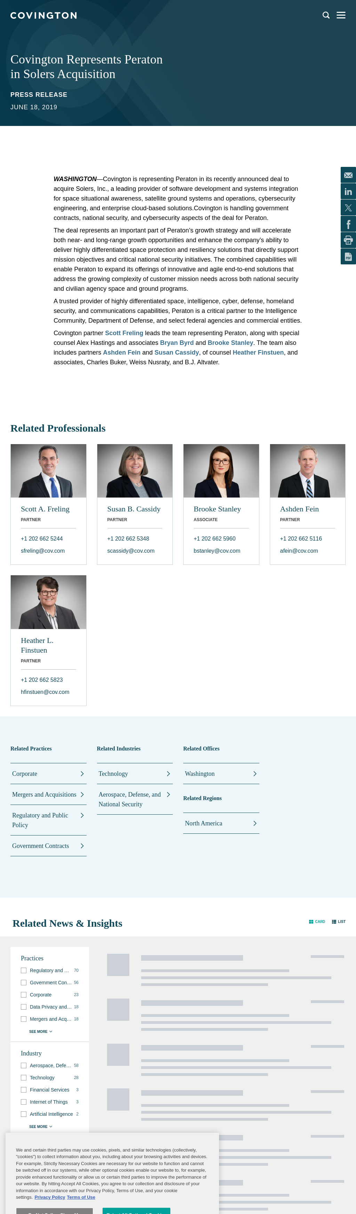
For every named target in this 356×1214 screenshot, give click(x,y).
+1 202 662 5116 (301, 539)
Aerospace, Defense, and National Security (130, 799)
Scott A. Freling (45, 508)
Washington (200, 773)
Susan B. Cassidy (134, 508)
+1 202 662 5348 (128, 539)
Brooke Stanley (217, 508)
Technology (113, 773)
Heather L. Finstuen (37, 645)
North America (203, 823)
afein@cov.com (299, 551)
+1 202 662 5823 (42, 680)
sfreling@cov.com (43, 551)
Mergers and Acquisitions (44, 794)
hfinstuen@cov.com (45, 692)
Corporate (24, 773)
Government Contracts (40, 845)
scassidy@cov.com (131, 551)
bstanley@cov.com (217, 551)
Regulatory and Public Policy (40, 820)
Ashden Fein (121, 352)
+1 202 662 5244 (42, 539)
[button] (317, 921)
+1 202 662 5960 (215, 539)
